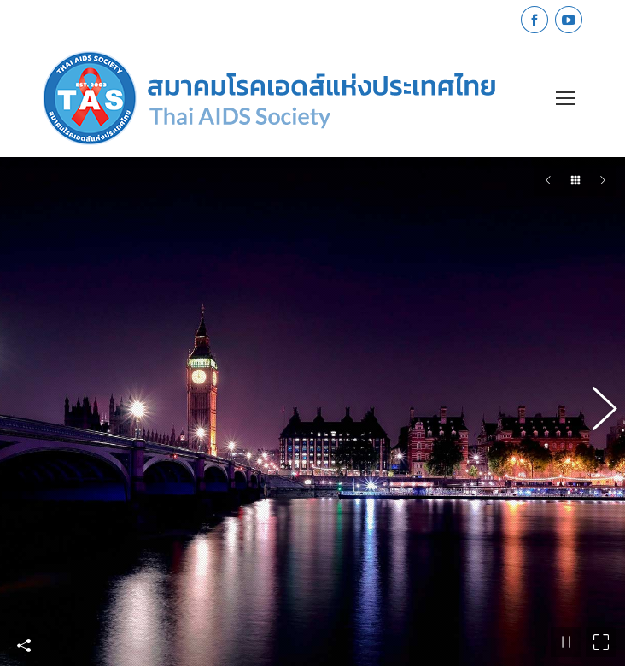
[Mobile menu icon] (565, 98)
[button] (595, 409)
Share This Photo (24, 643)
